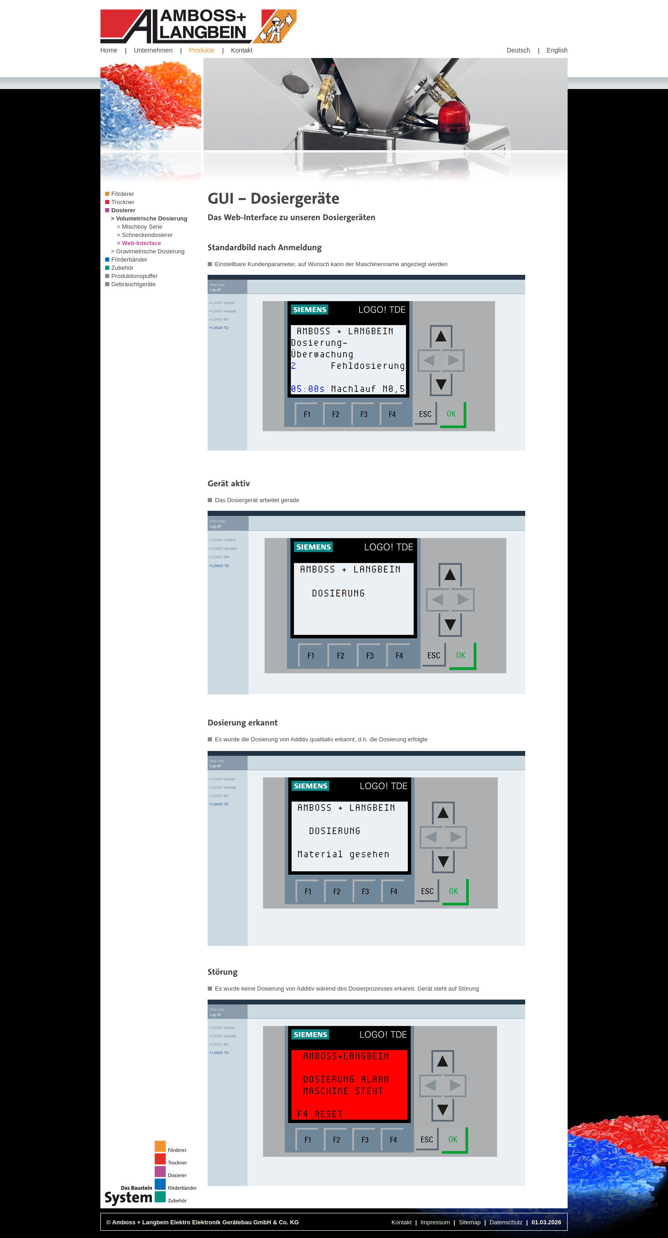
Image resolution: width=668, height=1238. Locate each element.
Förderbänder (129, 259)
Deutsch (518, 50)
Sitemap (470, 1222)
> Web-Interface (139, 243)
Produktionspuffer (134, 276)
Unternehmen (153, 50)
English (557, 50)
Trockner (123, 202)
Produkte (201, 50)
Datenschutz (506, 1222)
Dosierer (123, 210)
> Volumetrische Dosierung (149, 218)
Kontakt (241, 50)
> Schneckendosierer (145, 234)
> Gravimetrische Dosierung (147, 251)
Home (108, 50)
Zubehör (122, 267)
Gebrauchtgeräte (133, 284)
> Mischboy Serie (139, 226)
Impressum (435, 1222)
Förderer (122, 193)
